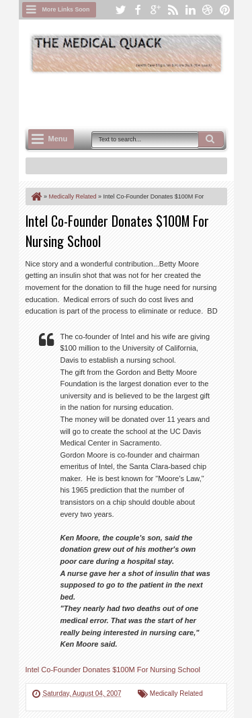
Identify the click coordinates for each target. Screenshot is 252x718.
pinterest (225, 10)
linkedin (190, 10)
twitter (120, 10)
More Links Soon (66, 9)
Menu (58, 139)
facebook (137, 10)
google (155, 10)
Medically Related (176, 693)
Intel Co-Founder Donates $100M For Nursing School (113, 670)
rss (172, 10)
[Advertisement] (139, 99)
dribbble (207, 10)
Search (211, 139)
